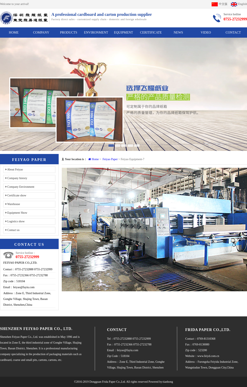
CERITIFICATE (151, 32)
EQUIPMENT (123, 32)
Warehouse (13, 204)
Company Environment (20, 186)
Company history (16, 178)
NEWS (178, 32)
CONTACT (233, 32)
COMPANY (41, 32)
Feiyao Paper (110, 159)
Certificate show (16, 195)
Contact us (13, 230)
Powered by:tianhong (160, 381)
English (239, 4)
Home (93, 159)
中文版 (219, 4)
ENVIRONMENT (96, 32)
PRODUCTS (68, 32)
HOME (14, 32)
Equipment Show (16, 212)
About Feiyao (14, 169)
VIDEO (206, 32)
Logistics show (15, 221)
